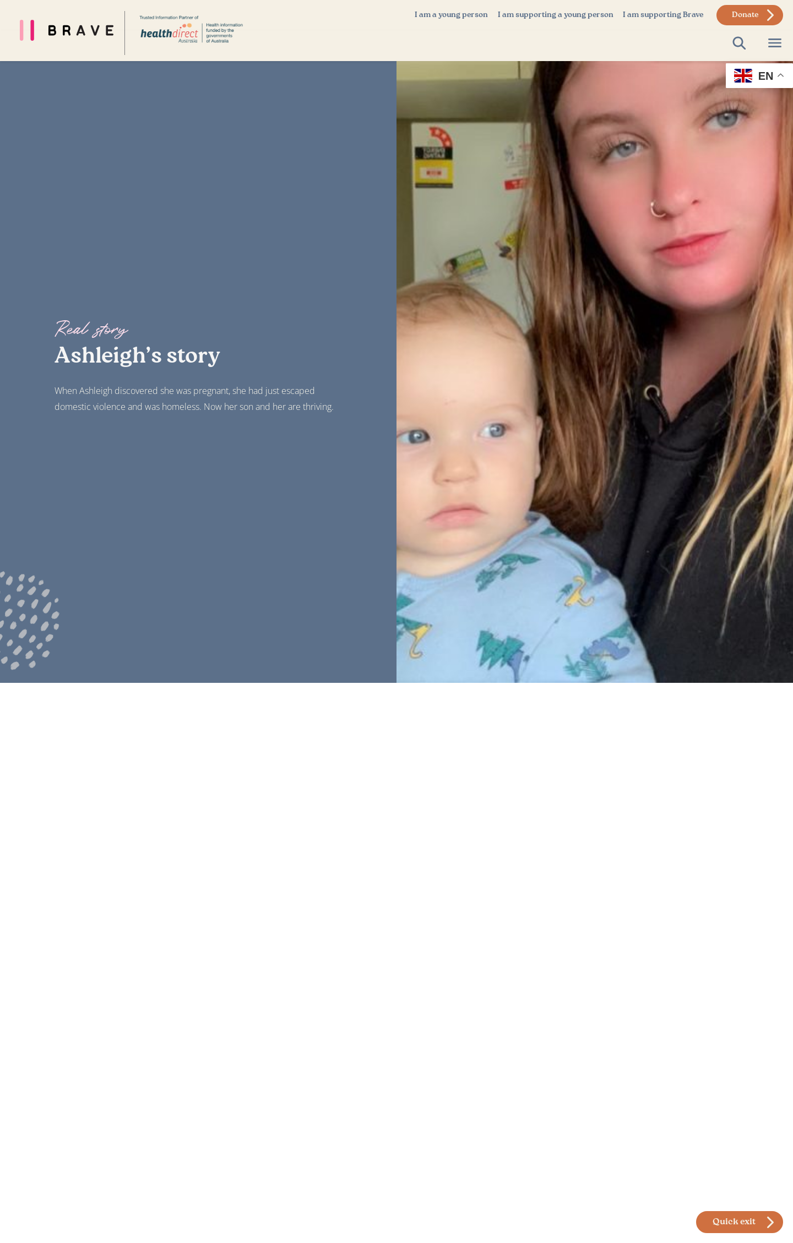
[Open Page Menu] (775, 43)
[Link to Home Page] (191, 28)
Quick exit (734, 1222)
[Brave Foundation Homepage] (62, 30)
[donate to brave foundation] (749, 15)
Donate (745, 15)
